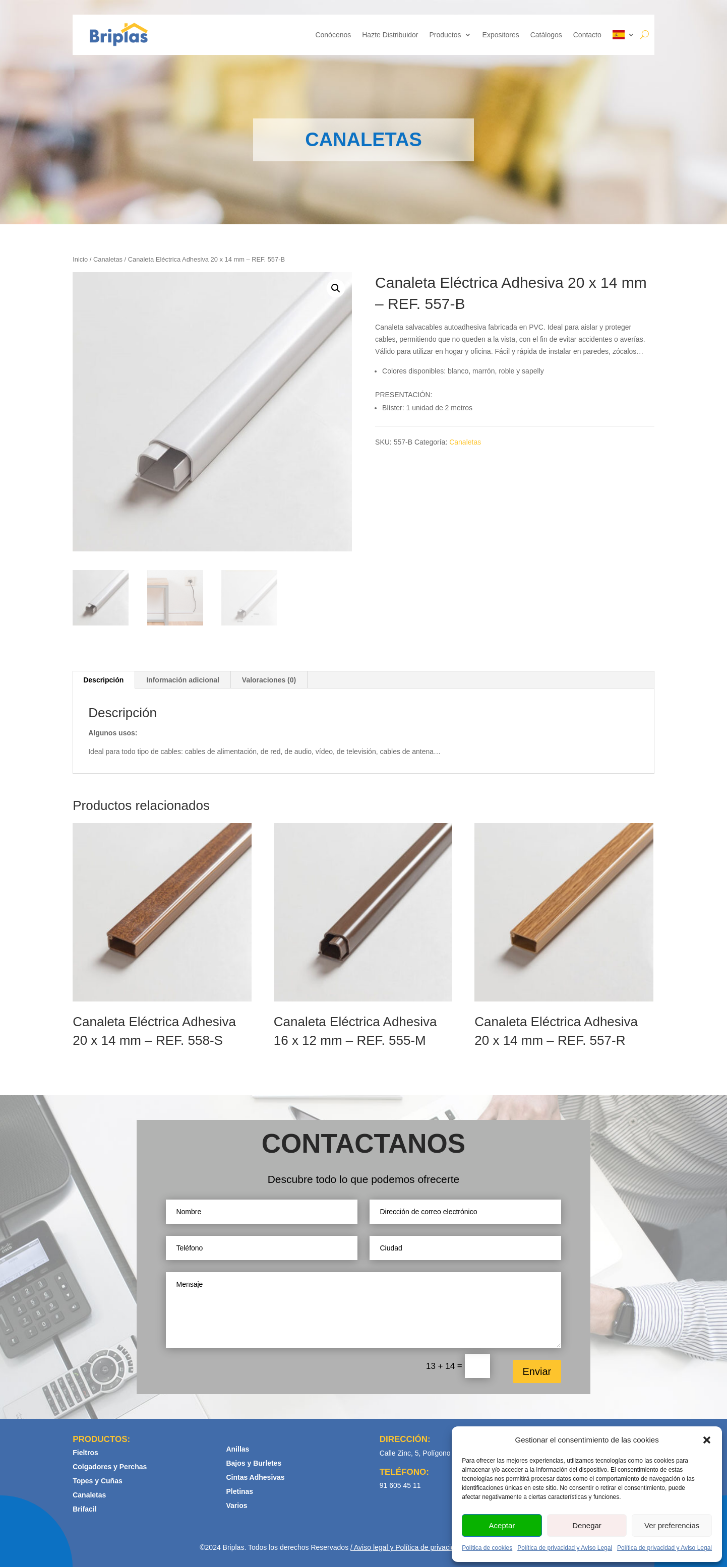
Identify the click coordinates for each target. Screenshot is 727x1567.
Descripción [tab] (103, 680)
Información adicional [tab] (182, 680)
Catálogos (546, 35)
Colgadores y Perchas (110, 1467)
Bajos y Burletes (253, 1463)
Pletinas (239, 1491)
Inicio (80, 259)
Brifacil (84, 1509)
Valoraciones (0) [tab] (269, 680)
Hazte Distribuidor (390, 35)
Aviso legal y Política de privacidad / (409, 1547)
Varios (236, 1505)
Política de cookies (487, 1547)
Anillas (237, 1449)
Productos (445, 35)
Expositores (500, 35)
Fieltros (85, 1453)
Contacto (587, 35)
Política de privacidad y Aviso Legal (564, 1547)
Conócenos (333, 35)
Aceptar (502, 1525)
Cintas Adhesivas (255, 1477)
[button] (707, 1440)
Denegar (586, 1525)
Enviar (537, 1371)
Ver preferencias (671, 1525)
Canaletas (108, 259)
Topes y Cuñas (98, 1481)
